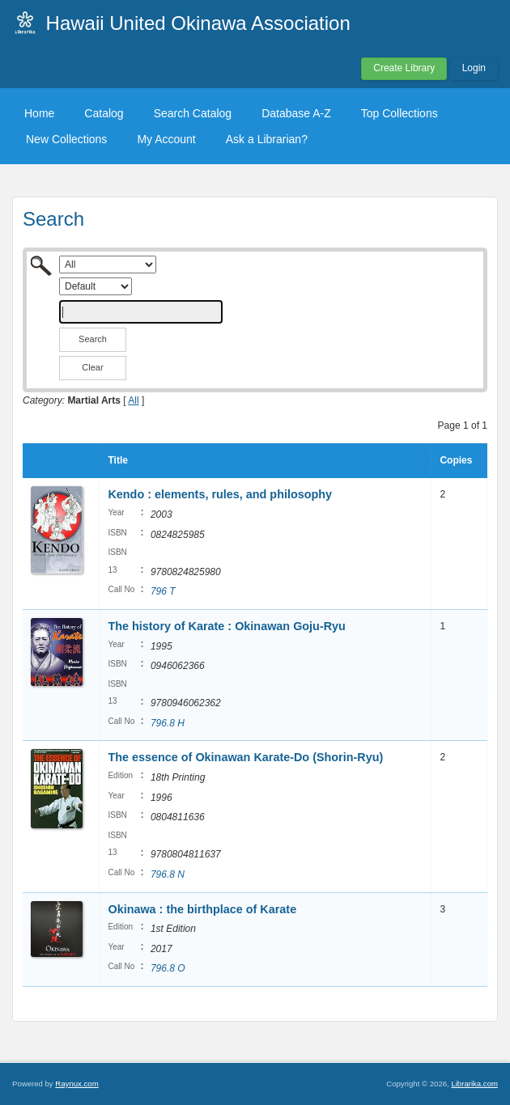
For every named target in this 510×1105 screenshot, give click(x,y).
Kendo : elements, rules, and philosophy (220, 494)
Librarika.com (474, 1083)
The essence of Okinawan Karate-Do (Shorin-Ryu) (245, 757)
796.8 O (168, 968)
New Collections (66, 139)
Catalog (103, 113)
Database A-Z (296, 113)
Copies (456, 460)
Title (117, 460)
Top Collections (399, 113)
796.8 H (168, 723)
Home (39, 113)
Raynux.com (76, 1083)
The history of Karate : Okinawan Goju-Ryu (226, 626)
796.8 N (168, 874)
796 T (163, 591)
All (133, 400)
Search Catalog (193, 113)
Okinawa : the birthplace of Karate (202, 909)
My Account (166, 139)
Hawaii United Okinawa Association (198, 23)
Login (474, 68)
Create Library (404, 68)
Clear (92, 367)
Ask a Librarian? (267, 139)
